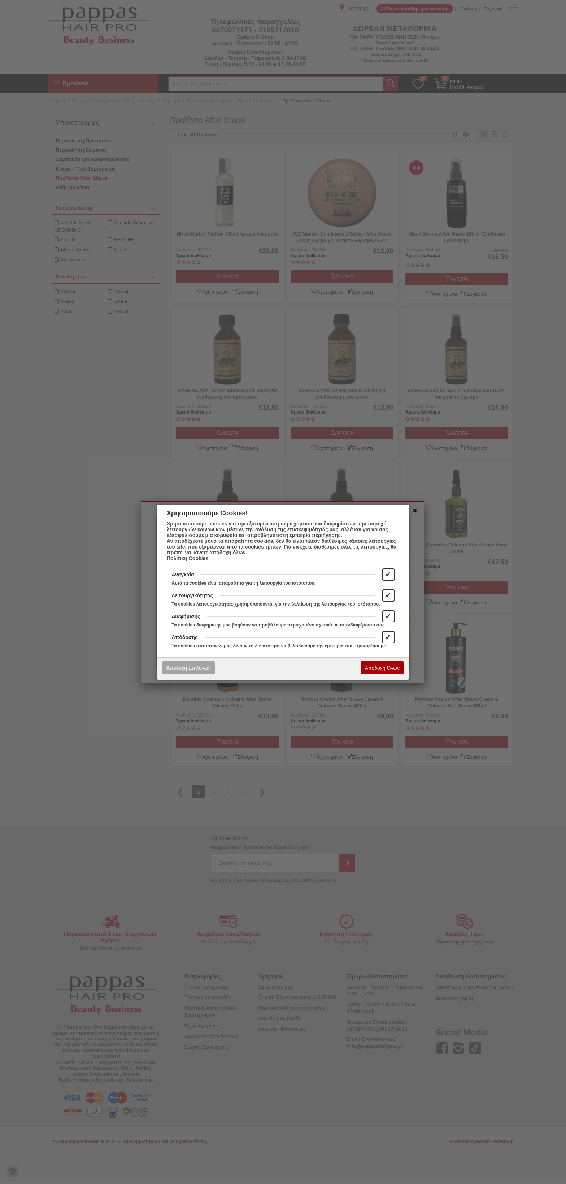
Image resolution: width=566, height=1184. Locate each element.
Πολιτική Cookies (187, 558)
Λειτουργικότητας (192, 595)
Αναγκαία (182, 574)
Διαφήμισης (185, 616)
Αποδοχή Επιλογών (188, 668)
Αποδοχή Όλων (382, 668)
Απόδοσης (184, 637)
